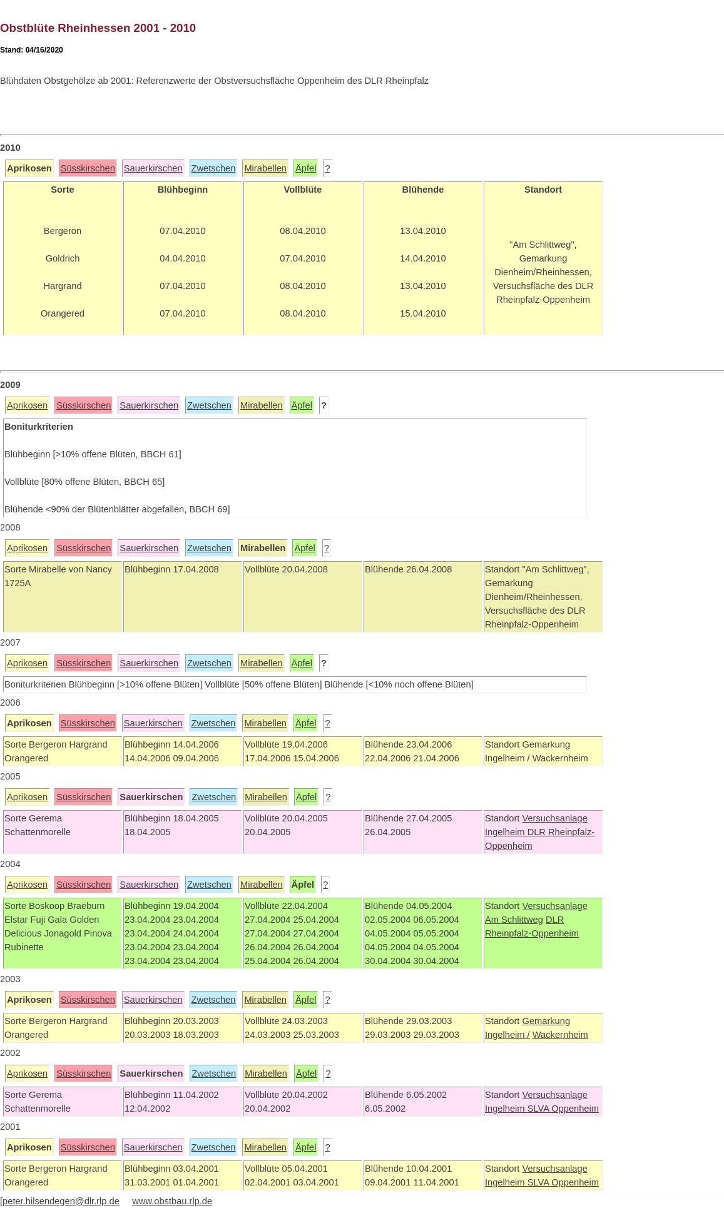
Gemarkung (546, 1021)
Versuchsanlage (554, 818)
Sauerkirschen (153, 168)
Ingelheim (506, 832)
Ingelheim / (507, 1035)
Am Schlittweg (514, 920)
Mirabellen (265, 168)
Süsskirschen (88, 168)
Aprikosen (27, 405)
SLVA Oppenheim (563, 1109)
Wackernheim (560, 1035)
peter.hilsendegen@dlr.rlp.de (61, 1201)
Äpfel (305, 168)
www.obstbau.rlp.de (172, 1201)
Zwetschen (213, 168)
